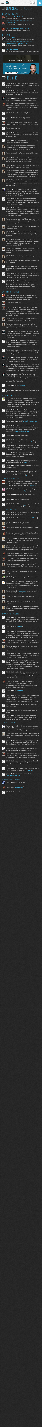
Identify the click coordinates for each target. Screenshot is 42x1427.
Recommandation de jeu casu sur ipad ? (17, 44)
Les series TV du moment (13, 38)
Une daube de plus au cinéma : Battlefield (18, 28)
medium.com (32, 485)
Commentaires (12, 13)
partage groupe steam (12, 49)
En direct (11, 8)
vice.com (19, 626)
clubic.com (26, 506)
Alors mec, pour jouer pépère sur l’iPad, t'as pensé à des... (20, 45)
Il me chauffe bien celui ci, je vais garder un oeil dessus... (20, 18)
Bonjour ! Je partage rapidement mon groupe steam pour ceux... (22, 51)
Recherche (30, 2)
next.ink (30, 770)
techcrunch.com (19, 787)
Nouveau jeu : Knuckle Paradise (15, 17)
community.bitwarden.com (30, 421)
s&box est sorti (10, 23)
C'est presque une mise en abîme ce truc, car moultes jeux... (21, 24)
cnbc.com (20, 690)
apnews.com (29, 475)
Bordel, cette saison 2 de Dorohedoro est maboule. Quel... (20, 39)
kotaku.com (22, 385)
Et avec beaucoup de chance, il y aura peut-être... (18, 30)
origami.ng (26, 462)
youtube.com (33, 518)
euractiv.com (31, 442)
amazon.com (22, 591)
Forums (7, 35)
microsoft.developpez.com (23, 491)
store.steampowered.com (13, 776)
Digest (27, 8)
